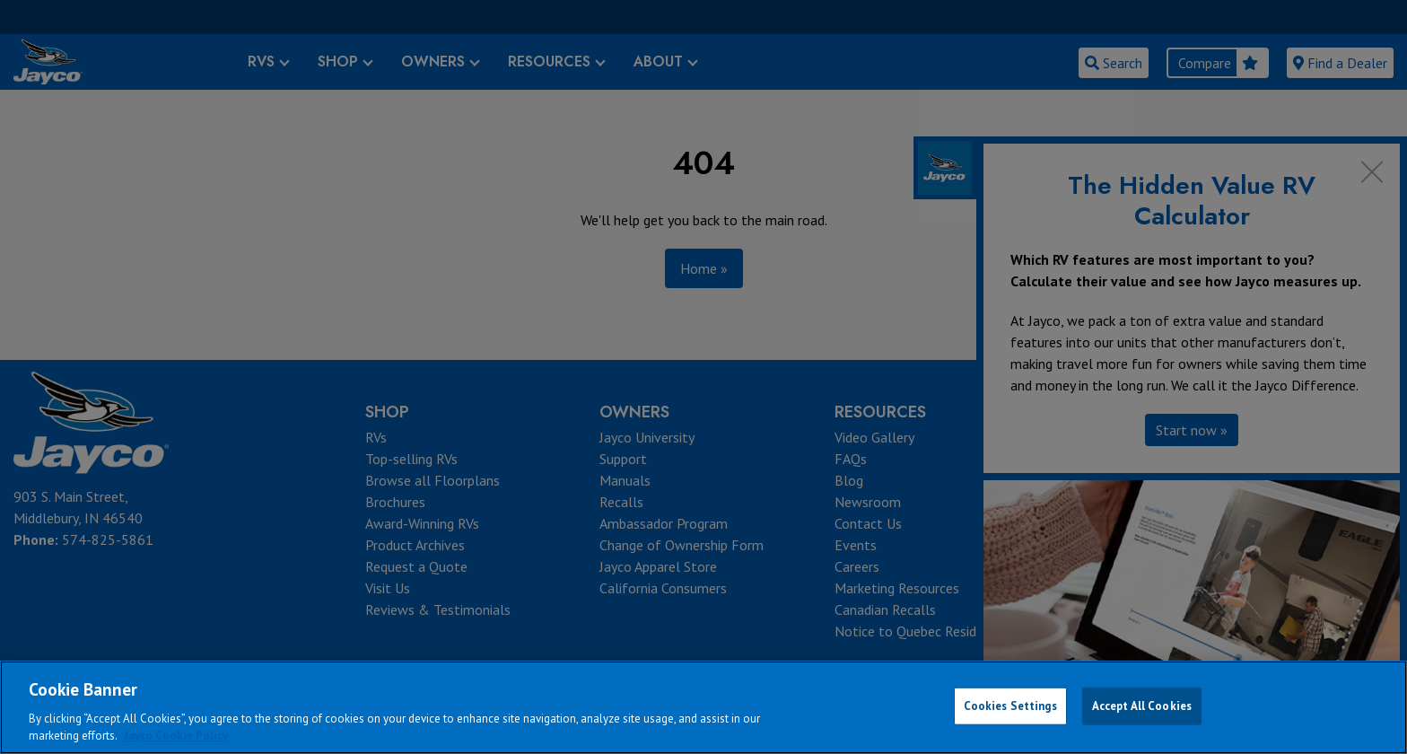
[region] (703, 707)
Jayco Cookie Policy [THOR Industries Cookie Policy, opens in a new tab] (176, 735)
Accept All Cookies (1142, 706)
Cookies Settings (1010, 706)
